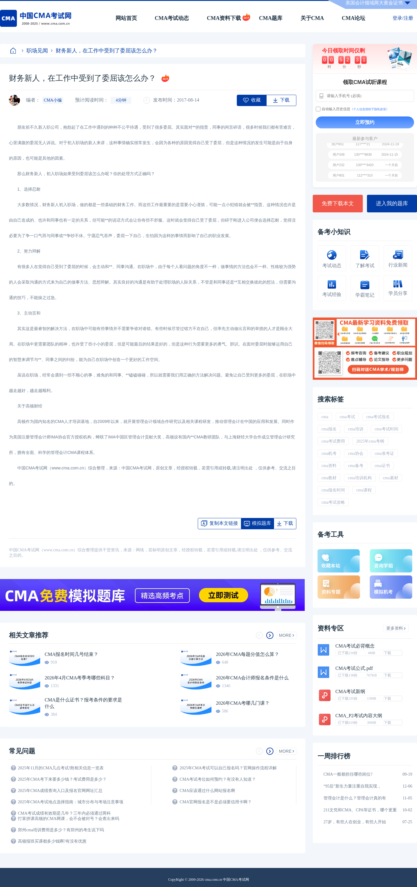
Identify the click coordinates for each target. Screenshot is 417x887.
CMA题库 (271, 18)
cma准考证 (384, 453)
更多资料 (396, 628)
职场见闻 (35, 51)
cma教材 (329, 478)
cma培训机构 (359, 478)
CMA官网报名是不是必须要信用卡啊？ (216, 802)
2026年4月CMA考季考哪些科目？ (80, 677)
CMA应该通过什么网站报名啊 (207, 790)
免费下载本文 (338, 203)
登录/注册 (403, 18)
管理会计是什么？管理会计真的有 (354, 798)
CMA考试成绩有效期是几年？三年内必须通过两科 (64, 813)
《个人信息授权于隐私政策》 (369, 109)
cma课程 (363, 490)
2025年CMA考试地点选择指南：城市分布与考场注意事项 (70, 802)
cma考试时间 (386, 429)
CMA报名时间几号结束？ (71, 654)
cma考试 (347, 417)
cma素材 (390, 478)
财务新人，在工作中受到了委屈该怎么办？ (104, 51)
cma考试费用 (333, 441)
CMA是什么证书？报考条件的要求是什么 (83, 703)
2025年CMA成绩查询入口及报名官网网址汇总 (60, 790)
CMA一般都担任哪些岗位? (347, 774)
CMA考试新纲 (350, 691)
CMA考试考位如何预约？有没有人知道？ (218, 779)
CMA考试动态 (172, 18)
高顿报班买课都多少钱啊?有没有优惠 (52, 841)
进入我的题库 (392, 203)
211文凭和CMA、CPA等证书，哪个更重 (360, 810)
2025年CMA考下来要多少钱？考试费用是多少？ (62, 779)
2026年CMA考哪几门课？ (243, 703)
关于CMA (312, 18)
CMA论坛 (353, 18)
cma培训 (355, 429)
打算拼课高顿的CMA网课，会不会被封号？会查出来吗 (68, 818)
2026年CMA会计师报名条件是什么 (252, 677)
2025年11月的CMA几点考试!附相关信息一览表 (61, 768)
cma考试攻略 (333, 502)
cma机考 (329, 453)
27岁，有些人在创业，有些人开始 (354, 822)
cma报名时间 (333, 490)
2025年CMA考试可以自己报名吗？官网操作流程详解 (228, 768)
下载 (387, 653)
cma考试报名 (378, 417)
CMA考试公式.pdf (354, 668)
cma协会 (355, 453)
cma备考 (355, 465)
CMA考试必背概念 (355, 646)
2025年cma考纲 (370, 441)
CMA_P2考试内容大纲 (358, 715)
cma (324, 417)
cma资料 (329, 465)
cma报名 (329, 429)
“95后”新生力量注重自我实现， (352, 786)
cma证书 (382, 465)
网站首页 (126, 18)
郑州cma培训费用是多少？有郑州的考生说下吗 (61, 830)
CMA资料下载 (224, 18)
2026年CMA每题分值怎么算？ (247, 654)
